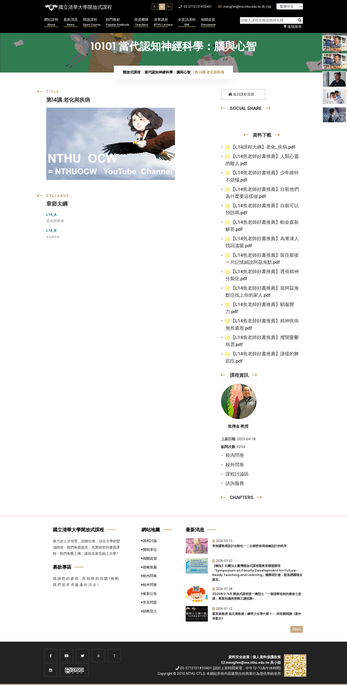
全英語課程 (187, 22)
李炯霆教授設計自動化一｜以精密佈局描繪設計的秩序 (249, 546)
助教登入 (149, 611)
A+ (169, 6)
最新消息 (71, 22)
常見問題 (149, 602)
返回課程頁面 (241, 94)
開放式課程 (132, 72)
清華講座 (163, 22)
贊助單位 (149, 549)
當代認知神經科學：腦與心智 (168, 72)
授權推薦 (149, 567)
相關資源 (208, 22)
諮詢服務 (235, 483)
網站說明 (51, 22)
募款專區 (62, 567)
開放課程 (91, 22)
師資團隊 (141, 22)
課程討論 (149, 541)
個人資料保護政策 (267, 657)
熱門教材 (117, 22)
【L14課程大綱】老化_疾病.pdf (260, 147)
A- (155, 6)
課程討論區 (237, 474)
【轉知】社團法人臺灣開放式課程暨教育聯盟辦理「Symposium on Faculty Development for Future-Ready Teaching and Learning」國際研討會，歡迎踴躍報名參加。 (257, 573)
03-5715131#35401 (195, 7)
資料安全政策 (239, 657)
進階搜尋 (293, 27)
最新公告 (149, 593)
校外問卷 (235, 464)
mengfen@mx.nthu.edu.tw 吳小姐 (244, 7)
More (297, 629)
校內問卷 (235, 455)
